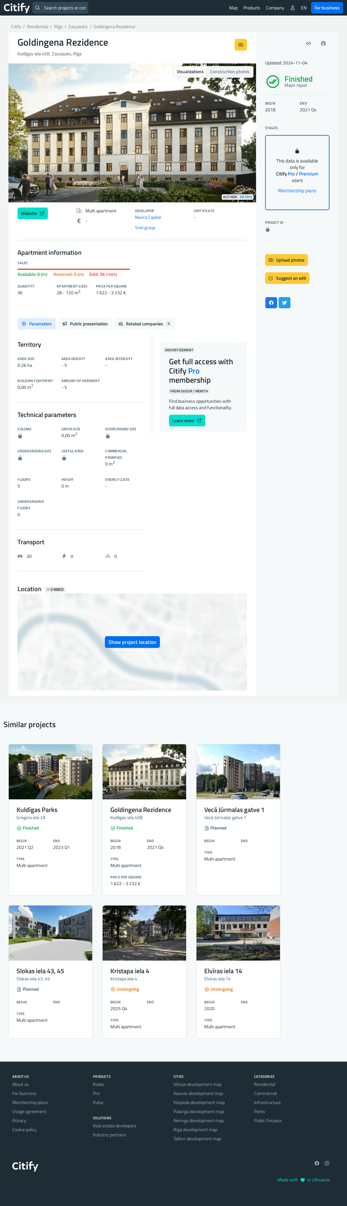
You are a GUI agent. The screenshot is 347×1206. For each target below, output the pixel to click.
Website (33, 213)
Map (233, 7)
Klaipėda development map (199, 1102)
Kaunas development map (198, 1093)
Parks (259, 1111)
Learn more (187, 420)
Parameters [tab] (36, 323)
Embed (55, 589)
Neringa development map (199, 1120)
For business (327, 7)
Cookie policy (24, 1129)
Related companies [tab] (144, 323)
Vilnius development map (197, 1084)
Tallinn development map (197, 1138)
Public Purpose (268, 1120)
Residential (264, 1084)
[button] (27, 132)
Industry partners (109, 1134)
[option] (132, 132)
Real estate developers (114, 1125)
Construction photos (230, 71)
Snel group (145, 227)
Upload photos (286, 259)
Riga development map (195, 1129)
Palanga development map (199, 1111)
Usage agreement (29, 1111)
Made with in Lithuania (304, 1179)
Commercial (265, 1093)
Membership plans (297, 190)
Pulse (98, 1102)
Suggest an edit (287, 278)
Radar (98, 1084)
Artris (246, 197)
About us (20, 1084)
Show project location (132, 642)
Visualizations (190, 71)
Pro (96, 1093)
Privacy (19, 1120)
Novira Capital (148, 217)
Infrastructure (267, 1102)
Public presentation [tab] (85, 323)
